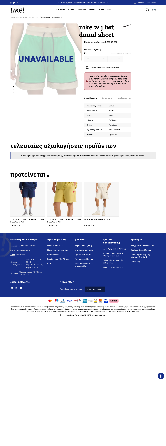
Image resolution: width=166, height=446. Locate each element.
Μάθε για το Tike (55, 246)
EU (85, 53)
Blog (49, 263)
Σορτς (36, 17)
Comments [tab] (107, 98)
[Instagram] (16, 288)
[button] (14, 3)
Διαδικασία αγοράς (84, 250)
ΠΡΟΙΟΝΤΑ (22, 17)
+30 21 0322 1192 (28, 246)
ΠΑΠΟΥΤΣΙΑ (60, 10)
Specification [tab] (90, 98)
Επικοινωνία (53, 254)
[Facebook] (11, 288)
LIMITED (101, 10)
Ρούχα (30, 17)
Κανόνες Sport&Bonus (140, 250)
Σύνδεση (140, 3)
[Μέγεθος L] (111, 59)
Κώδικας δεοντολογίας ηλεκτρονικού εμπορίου (114, 254)
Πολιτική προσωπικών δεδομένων (113, 261)
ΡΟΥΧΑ (71, 10)
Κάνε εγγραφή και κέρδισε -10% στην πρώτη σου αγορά (83, 3)
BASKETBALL (114, 129)
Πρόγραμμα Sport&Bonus (142, 246)
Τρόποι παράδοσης (84, 259)
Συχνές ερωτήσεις (83, 246)
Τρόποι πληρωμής (83, 254)
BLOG (108, 10)
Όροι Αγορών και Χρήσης (114, 249)
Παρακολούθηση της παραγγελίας (84, 264)
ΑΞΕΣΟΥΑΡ (82, 10)
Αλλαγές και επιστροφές (114, 267)
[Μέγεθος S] (96, 59)
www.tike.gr (70, 315)
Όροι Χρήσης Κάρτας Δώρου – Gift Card (140, 255)
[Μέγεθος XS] (88, 59)
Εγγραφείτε (151, 3)
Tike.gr (13, 17)
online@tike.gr (24, 250)
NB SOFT (87, 315)
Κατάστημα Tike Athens (58, 259)
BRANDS (92, 10)
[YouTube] (20, 288)
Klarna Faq (135, 261)
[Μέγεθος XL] (119, 59)
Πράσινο (113, 134)
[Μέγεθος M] (104, 59)
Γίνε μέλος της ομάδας (57, 250)
